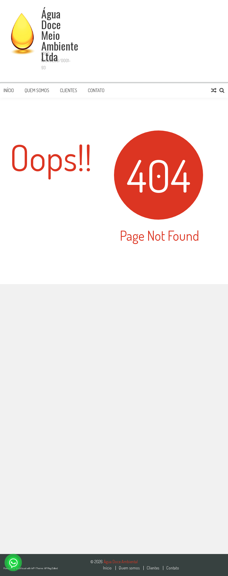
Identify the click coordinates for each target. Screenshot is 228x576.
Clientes (68, 90)
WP (33, 568)
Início (9, 90)
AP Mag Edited (51, 568)
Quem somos (37, 90)
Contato (96, 90)
